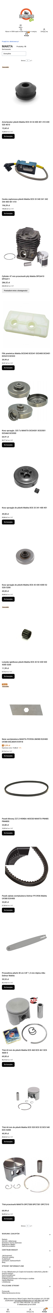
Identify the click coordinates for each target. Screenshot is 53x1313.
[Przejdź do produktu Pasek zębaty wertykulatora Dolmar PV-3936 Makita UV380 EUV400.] (26, 866)
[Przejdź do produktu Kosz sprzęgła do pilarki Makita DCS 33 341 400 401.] (26, 478)
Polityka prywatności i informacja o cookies (18, 1278)
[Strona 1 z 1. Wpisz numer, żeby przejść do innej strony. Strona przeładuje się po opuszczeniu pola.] (28, 61)
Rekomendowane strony (11, 1293)
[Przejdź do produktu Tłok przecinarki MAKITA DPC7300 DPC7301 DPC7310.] (26, 1175)
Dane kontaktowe (8, 1275)
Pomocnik (5, 1291)
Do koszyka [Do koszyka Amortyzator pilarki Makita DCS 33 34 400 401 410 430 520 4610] (8, 136)
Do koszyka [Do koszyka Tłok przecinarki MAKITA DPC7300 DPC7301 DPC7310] (8, 1219)
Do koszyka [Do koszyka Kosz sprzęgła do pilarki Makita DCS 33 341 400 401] (8, 522)
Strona (23, 60)
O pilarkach (6, 1259)
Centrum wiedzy (8, 1257)
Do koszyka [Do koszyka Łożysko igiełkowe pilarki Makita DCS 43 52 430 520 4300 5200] (8, 676)
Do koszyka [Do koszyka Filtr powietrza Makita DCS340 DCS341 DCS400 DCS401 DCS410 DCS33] (8, 368)
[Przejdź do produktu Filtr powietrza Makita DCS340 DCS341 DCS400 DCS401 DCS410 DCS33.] (26, 324)
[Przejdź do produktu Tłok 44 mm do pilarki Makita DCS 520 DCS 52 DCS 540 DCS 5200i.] (26, 1098)
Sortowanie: (6, 49)
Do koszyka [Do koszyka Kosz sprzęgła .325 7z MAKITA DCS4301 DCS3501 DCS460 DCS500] (8, 445)
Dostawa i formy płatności (12, 1243)
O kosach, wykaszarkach (11, 1261)
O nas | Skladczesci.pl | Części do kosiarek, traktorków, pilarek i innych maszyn (25, 1272)
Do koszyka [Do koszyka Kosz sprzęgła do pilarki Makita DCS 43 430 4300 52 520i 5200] (8, 599)
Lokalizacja (6, 1282)
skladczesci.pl (10, 41)
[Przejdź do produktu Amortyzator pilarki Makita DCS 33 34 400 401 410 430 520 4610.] (26, 92)
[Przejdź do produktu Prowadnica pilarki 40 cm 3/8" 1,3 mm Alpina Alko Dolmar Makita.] (26, 943)
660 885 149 (39, 1301)
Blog (3, 1262)
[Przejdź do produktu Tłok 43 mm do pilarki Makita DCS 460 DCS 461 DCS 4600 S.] (26, 1021)
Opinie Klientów (8, 1280)
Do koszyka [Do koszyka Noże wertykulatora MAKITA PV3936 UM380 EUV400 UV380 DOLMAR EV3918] (8, 756)
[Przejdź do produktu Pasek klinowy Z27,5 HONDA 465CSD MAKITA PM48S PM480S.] (26, 789)
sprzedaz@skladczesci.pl (24, 1301)
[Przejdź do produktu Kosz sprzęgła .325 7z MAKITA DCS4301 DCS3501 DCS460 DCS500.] (26, 401)
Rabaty (4, 1239)
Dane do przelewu (8, 1246)
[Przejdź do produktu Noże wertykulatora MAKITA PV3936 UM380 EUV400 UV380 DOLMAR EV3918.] (26, 710)
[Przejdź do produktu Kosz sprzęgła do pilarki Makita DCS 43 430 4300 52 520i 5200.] (26, 555)
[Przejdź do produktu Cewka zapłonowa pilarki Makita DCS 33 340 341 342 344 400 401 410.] (26, 170)
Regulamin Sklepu (8, 1244)
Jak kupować (7, 1256)
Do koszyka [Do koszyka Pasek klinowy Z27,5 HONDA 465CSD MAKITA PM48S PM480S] (8, 833)
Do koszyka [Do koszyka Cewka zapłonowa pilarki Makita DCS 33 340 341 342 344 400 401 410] (8, 213)
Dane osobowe (7, 1277)
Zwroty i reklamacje (9, 1241)
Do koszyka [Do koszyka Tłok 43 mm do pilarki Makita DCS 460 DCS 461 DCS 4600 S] (8, 1064)
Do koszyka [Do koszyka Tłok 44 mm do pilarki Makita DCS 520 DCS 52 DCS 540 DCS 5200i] (8, 1142)
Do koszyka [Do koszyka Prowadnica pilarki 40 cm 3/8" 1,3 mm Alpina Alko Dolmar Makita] (8, 987)
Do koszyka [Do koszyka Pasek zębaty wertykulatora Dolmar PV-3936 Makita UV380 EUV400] (8, 910)
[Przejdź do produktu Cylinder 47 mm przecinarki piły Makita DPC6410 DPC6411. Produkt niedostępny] (26, 247)
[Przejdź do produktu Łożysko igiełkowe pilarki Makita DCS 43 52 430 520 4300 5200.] (26, 632)
